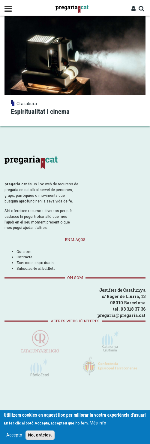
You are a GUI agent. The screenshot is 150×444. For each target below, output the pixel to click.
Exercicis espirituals (35, 262)
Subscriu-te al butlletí (35, 268)
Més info (98, 424)
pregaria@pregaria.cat (121, 315)
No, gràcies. (40, 436)
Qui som (24, 251)
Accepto (14, 436)
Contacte (24, 256)
